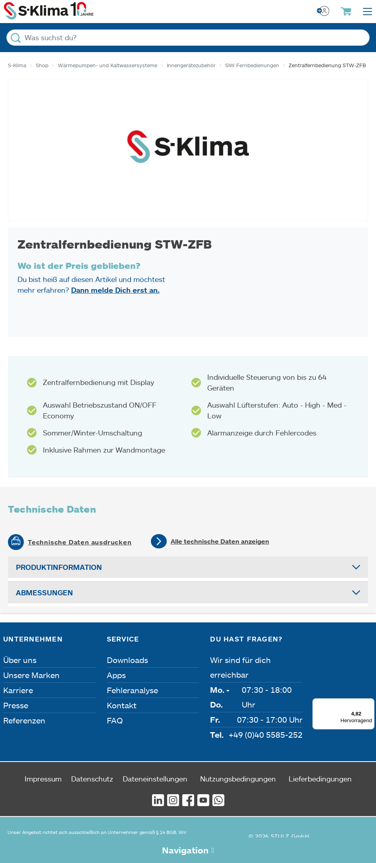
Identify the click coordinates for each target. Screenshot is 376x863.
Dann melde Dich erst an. (115, 290)
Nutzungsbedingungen (238, 778)
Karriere (18, 690)
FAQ (115, 720)
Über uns (20, 660)
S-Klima (17, 65)
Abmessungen (44, 592)
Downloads (127, 660)
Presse (15, 705)
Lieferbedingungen (320, 778)
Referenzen (24, 720)
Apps (116, 675)
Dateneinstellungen (155, 778)
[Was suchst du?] (188, 37)
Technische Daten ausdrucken (80, 542)
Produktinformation (59, 567)
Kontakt (122, 705)
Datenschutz (92, 778)
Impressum (43, 778)
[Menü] (369, 703)
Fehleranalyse (132, 690)
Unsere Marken (31, 675)
